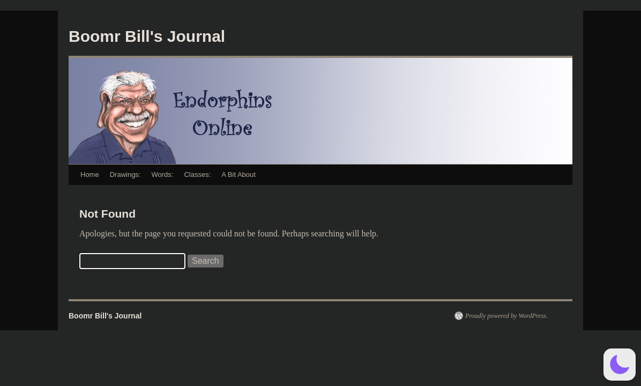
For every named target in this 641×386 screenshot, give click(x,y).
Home (89, 174)
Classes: (197, 174)
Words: (162, 174)
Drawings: (125, 174)
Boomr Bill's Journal (147, 36)
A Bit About (238, 174)
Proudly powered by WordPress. (506, 316)
